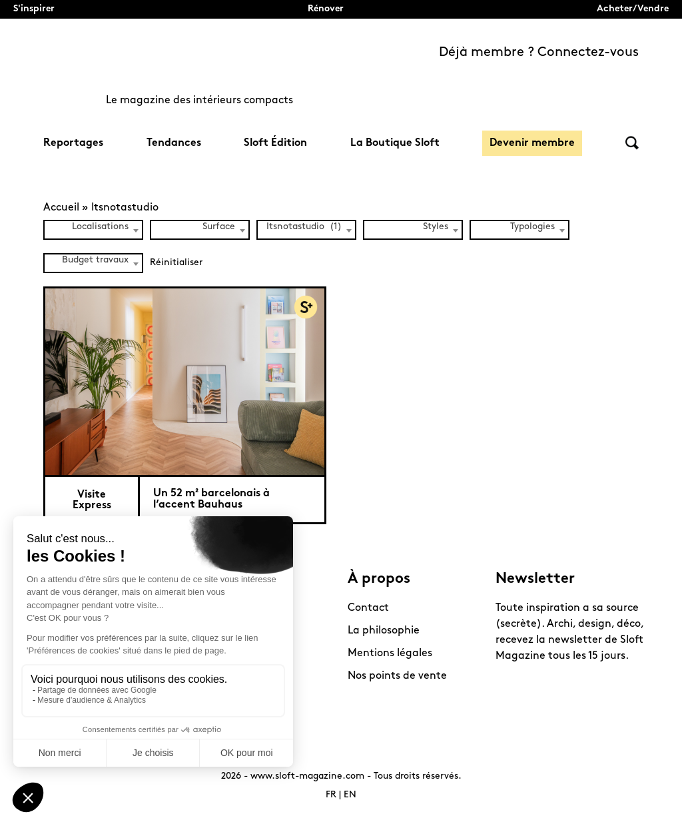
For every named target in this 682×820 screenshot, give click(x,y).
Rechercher (632, 143)
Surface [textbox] (218, 227)
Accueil (61, 208)
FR (331, 795)
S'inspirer (34, 9)
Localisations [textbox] (100, 227)
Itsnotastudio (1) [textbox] (304, 227)
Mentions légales (390, 653)
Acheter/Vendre (633, 9)
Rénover (326, 9)
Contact (368, 608)
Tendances (174, 143)
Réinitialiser (176, 263)
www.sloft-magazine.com (307, 776)
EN (350, 795)
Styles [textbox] (435, 227)
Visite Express (92, 500)
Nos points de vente (397, 676)
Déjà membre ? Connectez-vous (539, 52)
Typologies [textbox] (532, 227)
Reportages (73, 143)
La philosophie (384, 630)
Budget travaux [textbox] (95, 260)
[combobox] (93, 230)
